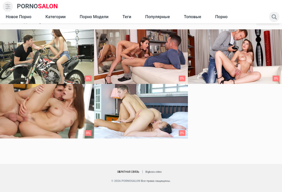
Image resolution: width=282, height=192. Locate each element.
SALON (37, 6)
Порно (221, 16)
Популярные (157, 16)
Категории (55, 16)
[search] (274, 17)
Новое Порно (18, 16)
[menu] (8, 6)
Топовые (192, 16)
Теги (126, 16)
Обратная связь (128, 171)
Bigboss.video (154, 171)
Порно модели (94, 16)
